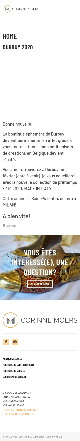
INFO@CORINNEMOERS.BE (19, 409)
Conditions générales (14, 376)
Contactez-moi (40, 284)
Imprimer (10, 225)
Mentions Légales (12, 358)
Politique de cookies (14, 370)
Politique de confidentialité (18, 364)
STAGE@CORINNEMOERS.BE (20, 413)
